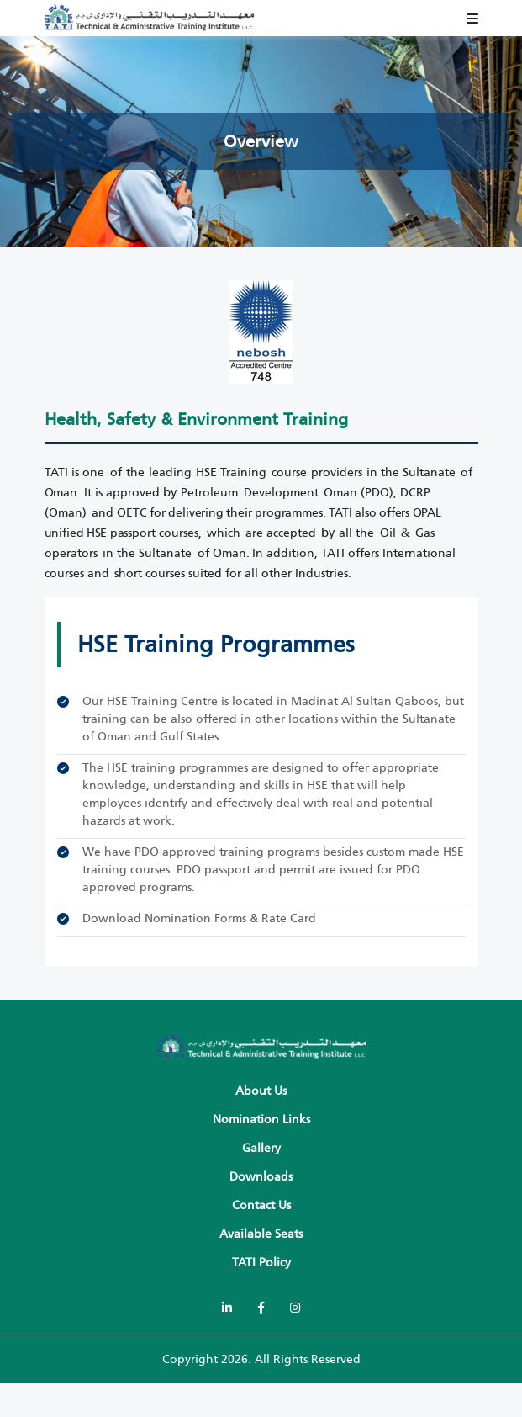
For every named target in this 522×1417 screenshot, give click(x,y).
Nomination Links (261, 1119)
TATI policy (261, 1262)
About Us (261, 1091)
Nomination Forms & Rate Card (230, 918)
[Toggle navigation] (472, 18)
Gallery (261, 1148)
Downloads (261, 1177)
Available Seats (261, 1234)
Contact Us (261, 1205)
